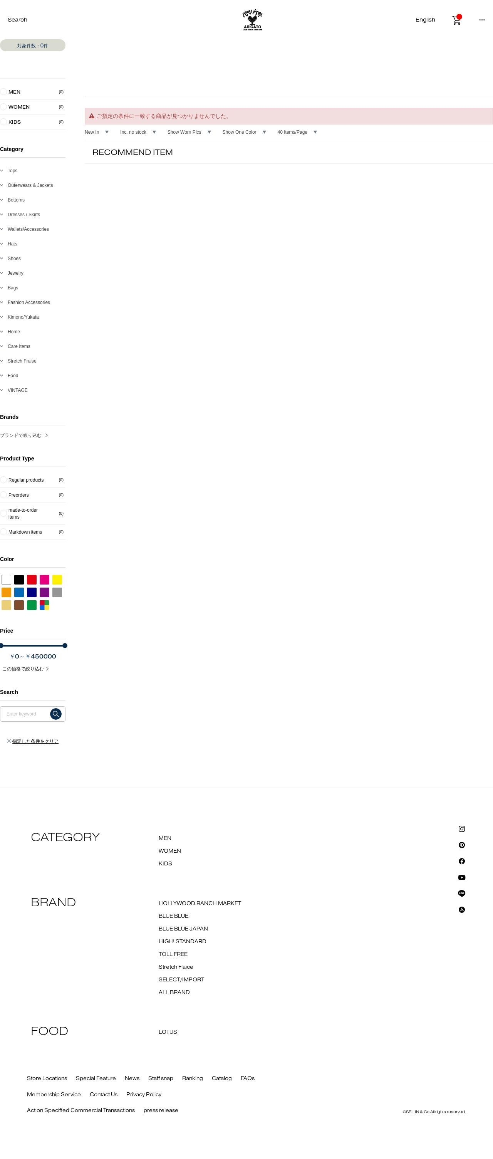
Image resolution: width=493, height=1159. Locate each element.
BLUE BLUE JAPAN (183, 929)
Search (17, 20)
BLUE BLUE (173, 916)
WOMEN (170, 851)
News (132, 1078)
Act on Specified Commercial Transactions (81, 1110)
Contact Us (103, 1095)
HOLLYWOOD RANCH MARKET (200, 903)
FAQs (248, 1078)
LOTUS (168, 1032)
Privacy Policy (143, 1095)
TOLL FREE (173, 954)
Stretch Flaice (176, 967)
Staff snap (160, 1078)
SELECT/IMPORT (181, 980)
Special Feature (96, 1078)
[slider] (64, 645)
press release (161, 1110)
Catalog (222, 1078)
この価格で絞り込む (23, 669)
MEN (165, 838)
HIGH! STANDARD (182, 942)
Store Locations (47, 1078)
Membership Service (54, 1095)
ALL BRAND (174, 992)
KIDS (165, 864)
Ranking (192, 1078)
